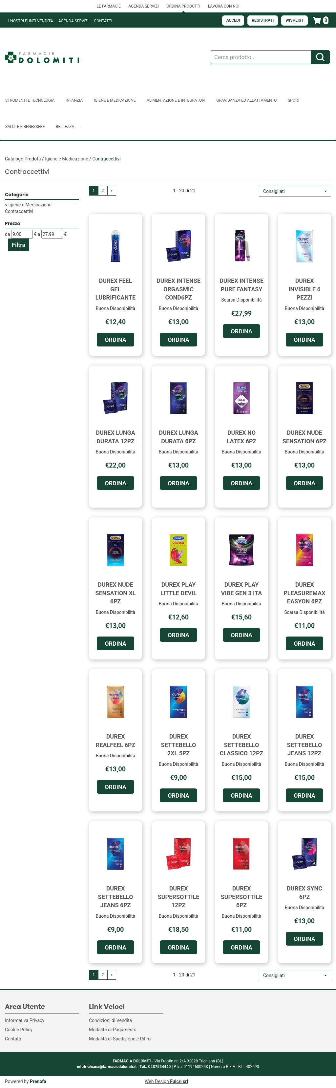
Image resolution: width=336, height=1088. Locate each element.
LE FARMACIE (108, 6)
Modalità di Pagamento (112, 1029)
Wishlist (294, 20)
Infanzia (74, 100)
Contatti (103, 21)
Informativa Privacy (24, 1020)
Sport (294, 100)
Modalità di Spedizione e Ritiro (120, 1038)
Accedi (233, 20)
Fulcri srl (179, 1081)
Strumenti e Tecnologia (29, 100)
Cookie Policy (18, 1029)
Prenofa (38, 1081)
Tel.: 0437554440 (155, 1066)
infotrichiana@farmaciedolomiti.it (106, 1066)
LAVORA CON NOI (224, 6)
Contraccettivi (19, 211)
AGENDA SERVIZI (143, 6)
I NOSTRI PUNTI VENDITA (30, 21)
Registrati (263, 20)
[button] (295, 191)
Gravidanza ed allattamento (246, 100)
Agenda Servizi (73, 21)
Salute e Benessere (25, 126)
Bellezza (65, 126)
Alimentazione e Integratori (176, 100)
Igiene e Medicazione (115, 100)
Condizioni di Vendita (110, 1020)
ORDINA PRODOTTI (183, 6)
